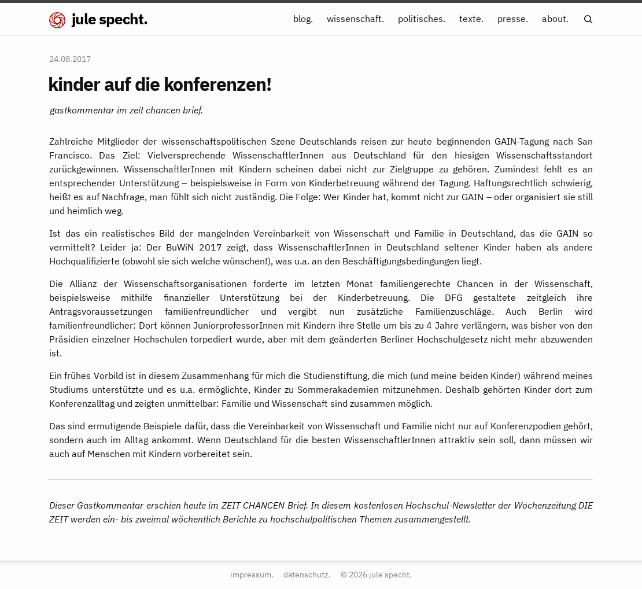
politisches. (421, 18)
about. (555, 18)
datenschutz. (307, 574)
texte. (471, 18)
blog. (303, 18)
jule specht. (98, 18)
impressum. (252, 574)
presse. (512, 18)
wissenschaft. (355, 18)
